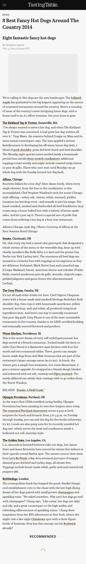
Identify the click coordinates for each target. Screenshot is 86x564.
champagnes (66, 492)
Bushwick (70, 523)
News (5, 15)
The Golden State (13, 440)
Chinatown (38, 519)
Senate (6, 238)
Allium (6, 179)
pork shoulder (22, 150)
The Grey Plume (12, 290)
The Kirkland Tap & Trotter (19, 123)
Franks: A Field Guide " (31, 390)
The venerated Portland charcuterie (24, 410)
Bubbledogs (9, 479)
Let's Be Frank (18, 458)
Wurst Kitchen (11, 333)
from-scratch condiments (43, 158)
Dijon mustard (63, 374)
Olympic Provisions (14, 397)
